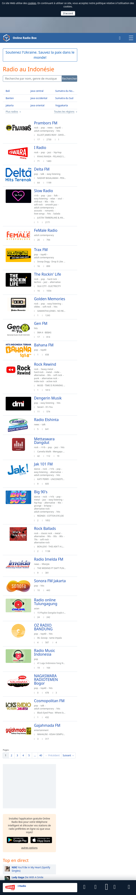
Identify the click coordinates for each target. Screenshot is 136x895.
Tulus (92, 272)
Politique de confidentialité (46, 871)
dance (40, 483)
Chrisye (93, 351)
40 (40, 779)
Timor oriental (54, 805)
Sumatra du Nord (65, 91)
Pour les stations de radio (111, 871)
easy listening (56, 173)
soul (39, 201)
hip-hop (60, 152)
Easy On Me (99, 224)
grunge (59, 519)
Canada (78, 835)
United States (53, 829)
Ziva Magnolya (97, 334)
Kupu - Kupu (103, 188)
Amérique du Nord (119, 807)
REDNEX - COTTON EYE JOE (53, 529)
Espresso (105, 233)
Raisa (92, 342)
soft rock (41, 204)
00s (62, 201)
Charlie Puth (96, 378)
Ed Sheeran (95, 254)
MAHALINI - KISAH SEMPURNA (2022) (58, 757)
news (52, 127)
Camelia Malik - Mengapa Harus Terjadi (59, 465)
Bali (8, 91)
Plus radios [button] (12, 111)
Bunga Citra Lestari (99, 360)
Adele (92, 369)
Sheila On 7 (95, 289)
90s (56, 201)
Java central (36, 91)
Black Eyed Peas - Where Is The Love (58, 736)
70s (44, 553)
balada (59, 213)
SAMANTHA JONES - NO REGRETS (56, 316)
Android (49, 852)
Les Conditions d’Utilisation (16, 871)
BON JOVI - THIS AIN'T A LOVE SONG (58, 560)
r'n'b (39, 195)
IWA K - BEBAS (47, 337)
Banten (10, 98)
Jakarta (9, 105)
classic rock (49, 547)
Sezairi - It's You (48, 416)
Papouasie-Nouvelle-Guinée (83, 805)
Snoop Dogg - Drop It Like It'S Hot (57, 263)
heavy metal (50, 375)
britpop (40, 522)
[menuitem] (6, 779)
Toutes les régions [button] (64, 111)
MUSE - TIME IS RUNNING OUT (55, 394)
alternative (58, 283)
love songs (42, 213)
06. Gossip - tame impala (52, 657)
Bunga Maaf (102, 180)
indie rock (42, 390)
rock (39, 127)
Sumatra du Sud (64, 98)
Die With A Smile (105, 162)
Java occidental (38, 98)
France (49, 835)
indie (59, 378)
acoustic (41, 210)
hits (61, 130)
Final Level (19, 866)
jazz (52, 152)
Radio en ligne (12, 806)
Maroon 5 (94, 281)
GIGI (91, 325)
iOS (61, 852)
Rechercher (69, 78)
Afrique (113, 800)
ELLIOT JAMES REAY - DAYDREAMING (58, 134)
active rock (54, 390)
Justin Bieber (96, 316)
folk (58, 195)
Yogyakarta (61, 105)
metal (52, 378)
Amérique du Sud (119, 811)
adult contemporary (47, 130)
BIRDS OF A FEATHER (107, 171)
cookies (32, 3)
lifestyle (48, 581)
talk (45, 173)
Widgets (92, 871)
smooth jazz (54, 204)
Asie (111, 804)
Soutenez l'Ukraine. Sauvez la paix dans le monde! (40, 55)
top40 (61, 127)
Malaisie (50, 811)
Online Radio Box (26, 38)
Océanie (113, 817)
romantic (52, 210)
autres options (106, 132)
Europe (113, 814)
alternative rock (44, 387)
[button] (106, 887)
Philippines (52, 817)
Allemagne (80, 829)
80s (38, 553)
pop (46, 127)
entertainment (44, 753)
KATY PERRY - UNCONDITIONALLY (56, 493)
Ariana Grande (97, 307)
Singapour (79, 811)
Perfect (100, 197)
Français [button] (7, 824)
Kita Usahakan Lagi (107, 206)
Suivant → (68, 779)
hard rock (55, 280)
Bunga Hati (104, 215)
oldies (40, 311)
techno (40, 283)
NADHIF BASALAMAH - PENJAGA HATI (58, 178)
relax (55, 198)
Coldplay (94, 263)
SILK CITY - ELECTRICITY (52, 287)
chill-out (48, 201)
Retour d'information (73, 871)
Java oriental (37, 105)
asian (39, 628)
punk (50, 384)
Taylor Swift (95, 298)
